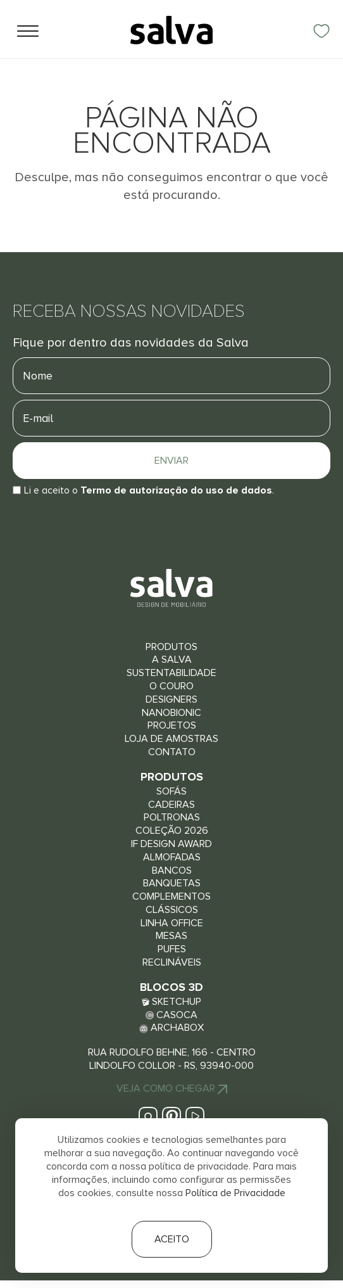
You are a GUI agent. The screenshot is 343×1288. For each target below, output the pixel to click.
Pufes (172, 949)
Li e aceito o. (149, 490)
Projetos (171, 725)
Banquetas (172, 883)
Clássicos (172, 909)
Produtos (171, 647)
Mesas (171, 935)
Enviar (171, 460)
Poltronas (172, 817)
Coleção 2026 (171, 830)
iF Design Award (171, 844)
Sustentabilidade (171, 672)
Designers (171, 699)
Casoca (171, 1015)
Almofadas (172, 857)
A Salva (172, 659)
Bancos (172, 870)
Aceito (171, 1239)
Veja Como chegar (171, 1088)
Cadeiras (171, 804)
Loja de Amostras (171, 738)
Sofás (171, 791)
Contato (172, 752)
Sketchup (171, 1001)
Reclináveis (171, 962)
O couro (171, 686)
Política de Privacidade (235, 1193)
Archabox (171, 1027)
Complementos (171, 896)
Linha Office (171, 923)
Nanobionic (171, 712)
